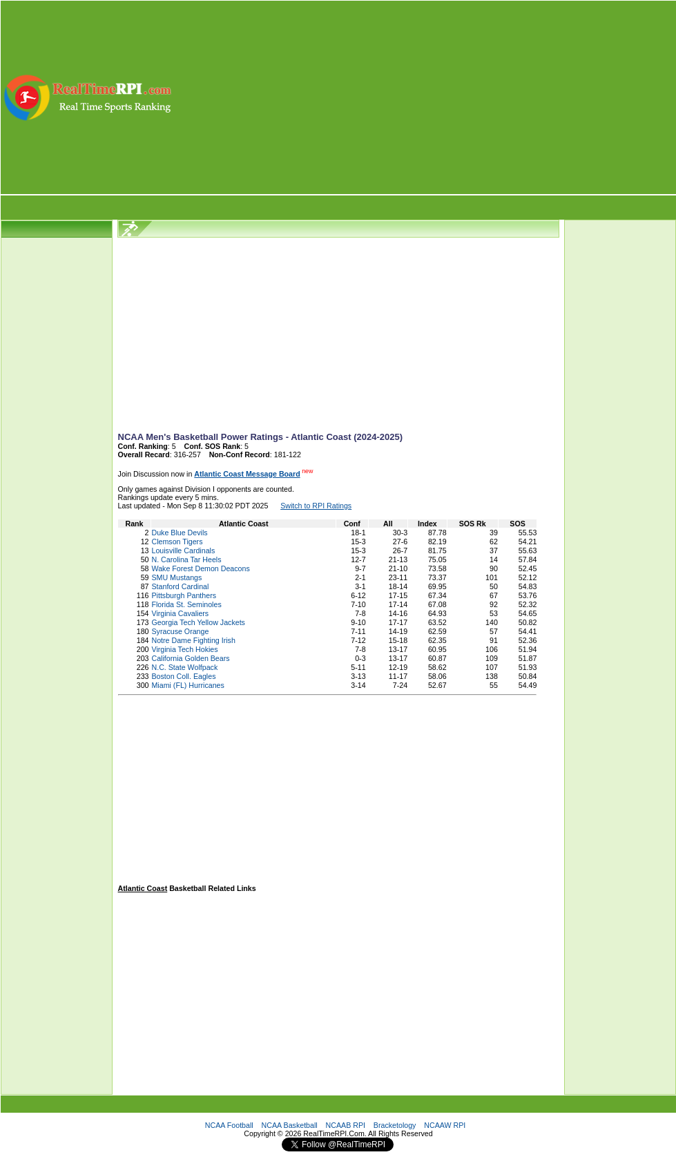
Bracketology (395, 1125)
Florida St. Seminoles (186, 604)
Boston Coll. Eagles (183, 676)
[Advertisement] (425, 97)
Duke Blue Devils (179, 532)
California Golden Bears (190, 658)
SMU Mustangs (176, 577)
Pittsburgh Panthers (183, 595)
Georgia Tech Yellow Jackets (197, 622)
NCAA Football (229, 1125)
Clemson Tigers (176, 541)
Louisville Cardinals (183, 550)
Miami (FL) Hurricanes (187, 685)
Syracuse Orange (180, 631)
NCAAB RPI (345, 1125)
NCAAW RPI (444, 1125)
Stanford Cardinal (180, 586)
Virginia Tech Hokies (184, 649)
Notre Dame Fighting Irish (193, 640)
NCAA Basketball (290, 1125)
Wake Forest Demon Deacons (200, 568)
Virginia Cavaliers (180, 613)
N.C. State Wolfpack (184, 667)
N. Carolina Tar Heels (186, 559)
